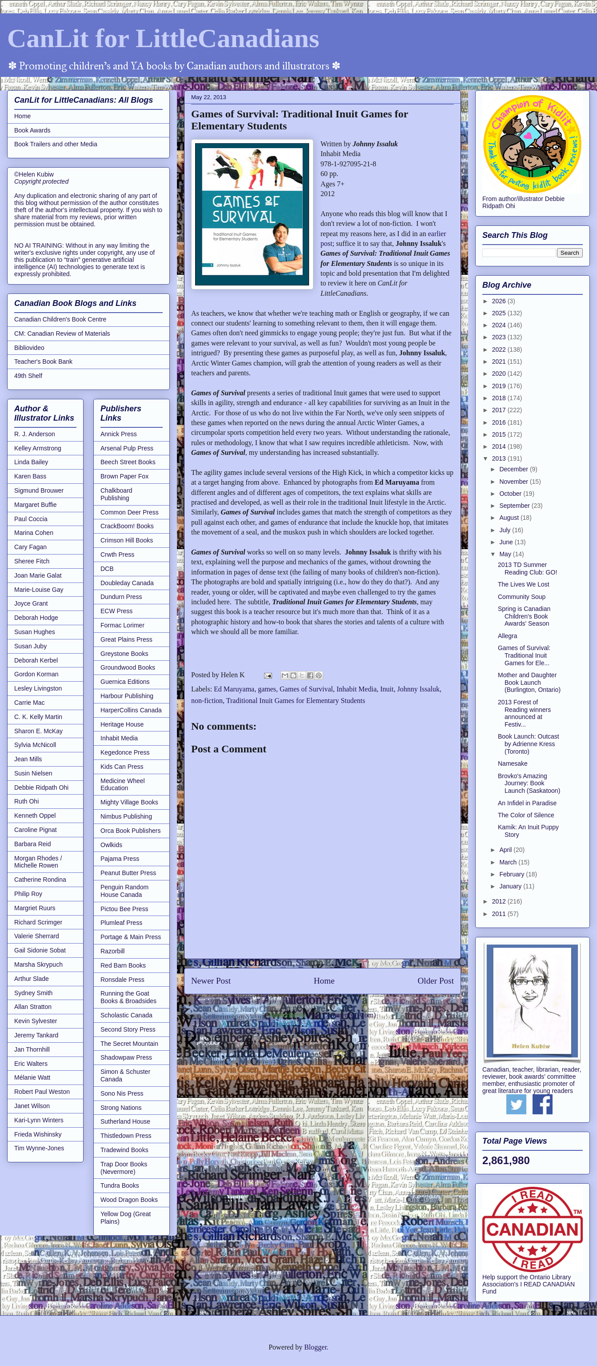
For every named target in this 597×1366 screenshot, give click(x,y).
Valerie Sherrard (36, 936)
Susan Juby (30, 646)
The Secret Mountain (129, 1043)
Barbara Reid (32, 844)
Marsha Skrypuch (38, 964)
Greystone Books (124, 653)
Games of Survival (306, 689)
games (267, 689)
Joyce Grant (31, 603)
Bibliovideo (29, 347)
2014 (500, 446)
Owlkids (111, 844)
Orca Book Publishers (130, 830)
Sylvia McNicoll (35, 744)
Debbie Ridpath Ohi (41, 787)
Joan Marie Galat (38, 575)
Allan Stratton (33, 1006)
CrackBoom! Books (127, 526)
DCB (107, 568)
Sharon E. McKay (38, 731)
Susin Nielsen (33, 773)
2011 (500, 913)
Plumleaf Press (121, 922)
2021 (500, 361)
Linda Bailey (31, 462)
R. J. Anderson (34, 434)
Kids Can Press (121, 766)
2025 (500, 313)
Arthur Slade (31, 978)
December (514, 469)
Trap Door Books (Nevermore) (123, 1168)
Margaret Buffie (35, 504)
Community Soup (521, 596)
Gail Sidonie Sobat (40, 950)
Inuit (386, 689)
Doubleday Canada (127, 583)
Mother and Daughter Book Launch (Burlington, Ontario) (529, 682)
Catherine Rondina (40, 879)
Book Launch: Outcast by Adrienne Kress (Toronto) (528, 744)
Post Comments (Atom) (342, 1015)
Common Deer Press (129, 512)
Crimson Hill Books (126, 540)
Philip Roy (28, 893)
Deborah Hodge (36, 617)
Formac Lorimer (122, 625)
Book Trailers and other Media (55, 144)
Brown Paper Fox (124, 476)
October (511, 493)
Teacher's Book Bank (43, 361)
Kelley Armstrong (37, 448)
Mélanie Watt (32, 1077)
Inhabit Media (357, 689)
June (506, 542)
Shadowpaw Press (126, 1057)
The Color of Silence (526, 815)
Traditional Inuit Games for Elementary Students (295, 700)
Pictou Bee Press (124, 908)
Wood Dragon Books (129, 1199)
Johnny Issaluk (418, 689)
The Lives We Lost (523, 584)
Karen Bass (30, 476)
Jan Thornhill (32, 1049)
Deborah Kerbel (36, 660)
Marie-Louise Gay (39, 589)
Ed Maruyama (234, 689)
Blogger (315, 1347)
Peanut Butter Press (128, 872)
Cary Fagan (30, 546)
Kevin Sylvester (35, 1020)
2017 (500, 410)
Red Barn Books (123, 965)
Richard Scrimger (38, 922)
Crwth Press (117, 554)
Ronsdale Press (122, 979)
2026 (500, 301)
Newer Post (211, 980)
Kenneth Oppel (35, 815)
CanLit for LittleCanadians (163, 38)
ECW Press (116, 611)
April (506, 849)
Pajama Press (119, 858)
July (505, 530)
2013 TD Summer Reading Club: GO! (527, 568)
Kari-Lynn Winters (39, 1120)
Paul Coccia (31, 518)
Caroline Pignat (35, 829)
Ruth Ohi (26, 801)
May (506, 554)
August (509, 517)
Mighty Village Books (129, 802)
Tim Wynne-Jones (39, 1148)
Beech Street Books (128, 462)
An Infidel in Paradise (527, 803)
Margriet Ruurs (35, 908)
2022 (500, 349)
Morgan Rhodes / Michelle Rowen (38, 862)
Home (324, 980)
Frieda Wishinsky (38, 1134)
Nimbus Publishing (126, 816)
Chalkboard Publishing (116, 494)
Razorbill (112, 951)
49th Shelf (28, 375)
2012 (500, 901)
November (514, 481)
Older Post (435, 980)
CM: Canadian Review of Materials (62, 333)
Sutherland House (125, 1121)
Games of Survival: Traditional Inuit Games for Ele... (524, 655)
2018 (500, 398)
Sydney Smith (33, 992)
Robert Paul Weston (42, 1091)
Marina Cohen (33, 532)
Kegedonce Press (125, 752)
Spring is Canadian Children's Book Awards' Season (524, 616)
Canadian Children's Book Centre (60, 319)
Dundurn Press (121, 596)
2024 (500, 325)
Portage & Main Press (130, 936)
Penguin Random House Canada (124, 891)
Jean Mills (28, 759)
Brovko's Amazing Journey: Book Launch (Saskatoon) (529, 783)
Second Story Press (128, 1029)
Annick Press (118, 434)
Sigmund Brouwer (39, 490)
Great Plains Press (126, 639)
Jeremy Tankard (36, 1035)
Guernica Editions (125, 681)
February (512, 874)
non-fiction (207, 700)
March (508, 862)
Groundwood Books (127, 667)
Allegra (507, 635)
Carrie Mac (29, 702)
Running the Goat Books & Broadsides (128, 997)
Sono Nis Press (121, 1093)
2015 (500, 434)
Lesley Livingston (38, 688)
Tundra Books (119, 1185)
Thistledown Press (125, 1135)
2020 (500, 373)
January (511, 886)
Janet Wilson (32, 1105)
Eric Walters (31, 1063)
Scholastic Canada (126, 1015)
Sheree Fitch (31, 561)
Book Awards (32, 130)
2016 (500, 422)
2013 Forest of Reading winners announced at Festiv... (524, 713)
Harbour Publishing (126, 695)
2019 (500, 386)
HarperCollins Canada (131, 710)
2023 (500, 337)
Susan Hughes (34, 631)
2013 (500, 458)
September (515, 505)
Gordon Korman (36, 674)
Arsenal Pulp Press (126, 448)
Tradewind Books (124, 1149)
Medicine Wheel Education (122, 784)
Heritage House (122, 724)
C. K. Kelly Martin (38, 716)
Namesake (513, 763)
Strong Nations (121, 1107)
